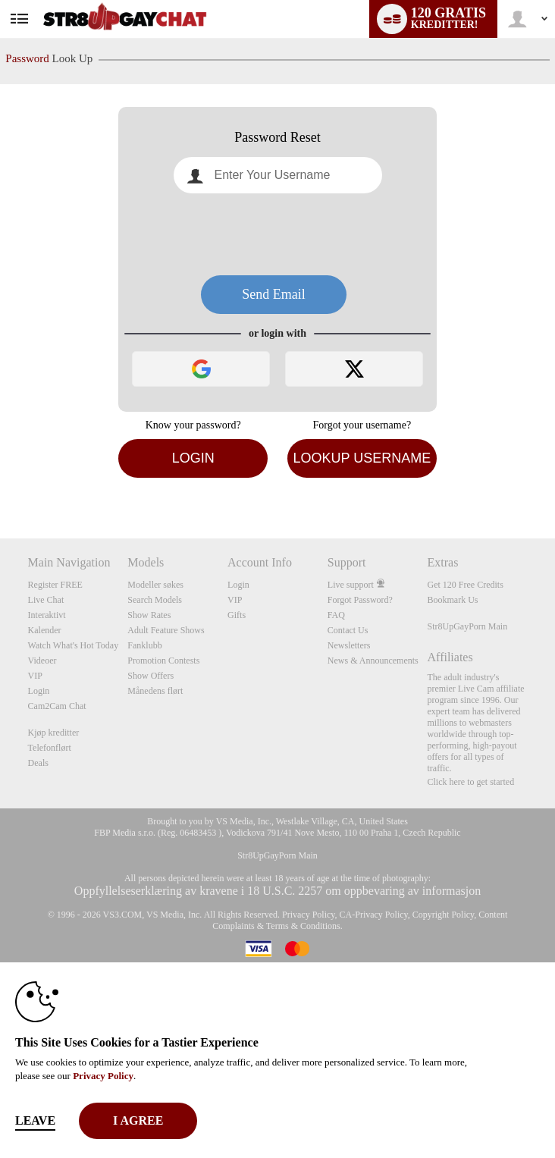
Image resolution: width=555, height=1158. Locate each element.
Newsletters (349, 645)
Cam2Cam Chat (57, 706)
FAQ (336, 615)
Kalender (44, 630)
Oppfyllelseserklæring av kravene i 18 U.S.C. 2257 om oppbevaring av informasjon (277, 890)
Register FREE (55, 584)
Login (193, 458)
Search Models (154, 600)
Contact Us (348, 630)
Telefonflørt (49, 747)
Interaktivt (47, 615)
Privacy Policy (308, 914)
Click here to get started (471, 782)
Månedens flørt (155, 691)
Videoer (42, 660)
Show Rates (149, 615)
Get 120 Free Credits (465, 584)
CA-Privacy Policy (374, 914)
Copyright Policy (443, 914)
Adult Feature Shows (165, 630)
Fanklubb (144, 645)
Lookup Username (362, 458)
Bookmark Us (453, 600)
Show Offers (150, 675)
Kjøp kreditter (54, 732)
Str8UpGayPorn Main (468, 626)
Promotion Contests (163, 660)
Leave (35, 1120)
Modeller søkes (155, 584)
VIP (35, 675)
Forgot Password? (360, 600)
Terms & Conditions (303, 926)
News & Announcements (373, 660)
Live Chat (46, 600)
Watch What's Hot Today (73, 645)
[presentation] (277, 234)
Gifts (236, 615)
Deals (38, 763)
